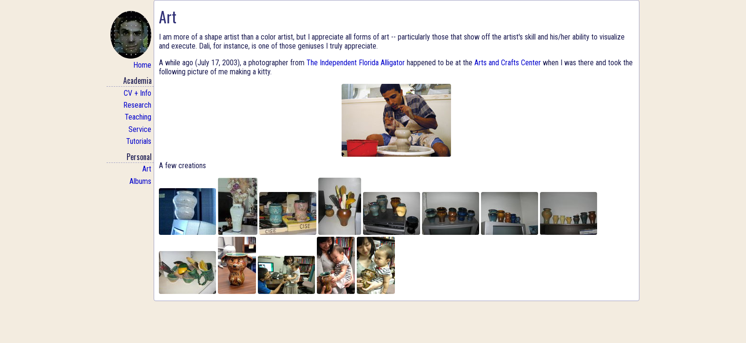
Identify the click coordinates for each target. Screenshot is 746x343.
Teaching (138, 116)
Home (130, 40)
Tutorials (138, 141)
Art (146, 168)
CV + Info (137, 93)
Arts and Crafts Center (507, 62)
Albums (140, 181)
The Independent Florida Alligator (355, 62)
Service (139, 129)
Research (137, 105)
